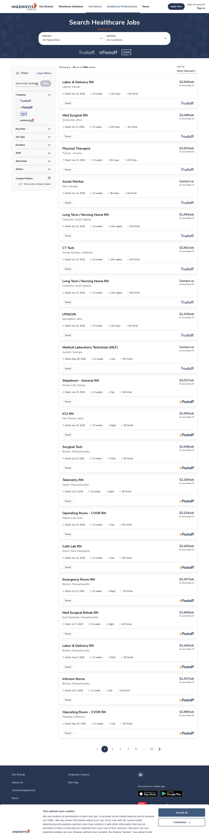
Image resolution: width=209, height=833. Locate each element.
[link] (24, 6)
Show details (50, 826)
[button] (72, 38)
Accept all (182, 786)
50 (151, 749)
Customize (182, 796)
